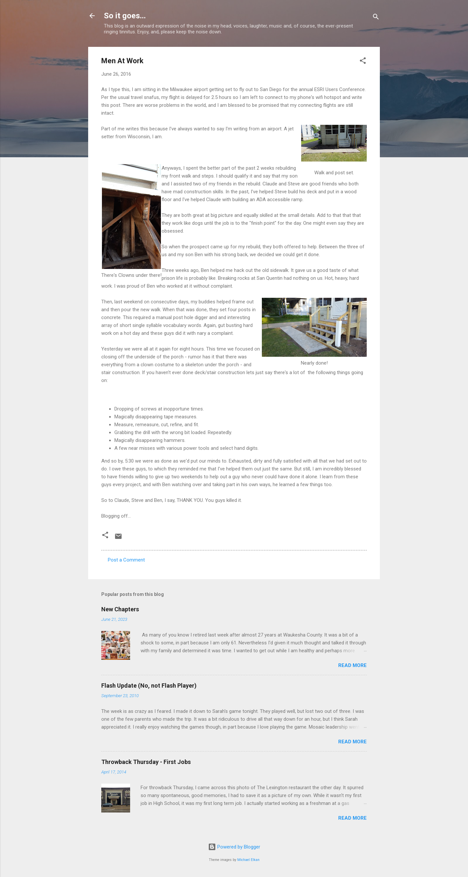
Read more (352, 665)
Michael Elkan (248, 860)
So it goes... (125, 15)
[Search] (376, 18)
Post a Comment (126, 560)
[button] (363, 62)
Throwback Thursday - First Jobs (146, 761)
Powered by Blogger (234, 847)
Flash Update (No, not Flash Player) (149, 685)
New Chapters (120, 609)
